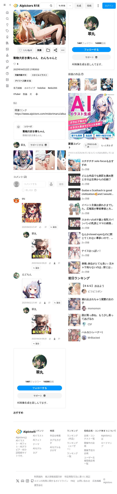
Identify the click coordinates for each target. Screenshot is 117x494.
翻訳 (15, 103)
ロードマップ (106, 444)
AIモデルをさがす (55, 449)
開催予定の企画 (89, 452)
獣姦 (25, 94)
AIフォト (37, 439)
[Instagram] (27, 481)
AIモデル (37, 448)
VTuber (17, 94)
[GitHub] (32, 481)
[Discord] (22, 481)
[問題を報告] (46, 227)
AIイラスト (38, 435)
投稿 (89, 5)
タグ (35, 452)
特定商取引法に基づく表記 (77, 476)
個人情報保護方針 (53, 476)
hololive (41, 87)
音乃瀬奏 (17, 87)
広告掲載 (96, 480)
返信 (53, 227)
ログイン (109, 5)
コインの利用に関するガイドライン (51, 480)
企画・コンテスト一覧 (89, 437)
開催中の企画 (89, 444)
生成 (79, 5)
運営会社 (38, 485)
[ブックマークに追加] (48, 50)
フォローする (39, 388)
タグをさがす (55, 441)
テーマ (36, 444)
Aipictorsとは (106, 437)
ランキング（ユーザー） (72, 445)
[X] (18, 481)
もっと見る (107, 145)
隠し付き (29, 190)
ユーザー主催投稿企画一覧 (89, 460)
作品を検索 (55, 435)
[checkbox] (23, 190)
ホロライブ (29, 87)
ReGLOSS (52, 87)
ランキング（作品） (72, 437)
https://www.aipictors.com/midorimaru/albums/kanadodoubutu (39, 113)
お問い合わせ (83, 480)
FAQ (73, 480)
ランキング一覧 (72, 455)
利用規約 (38, 476)
